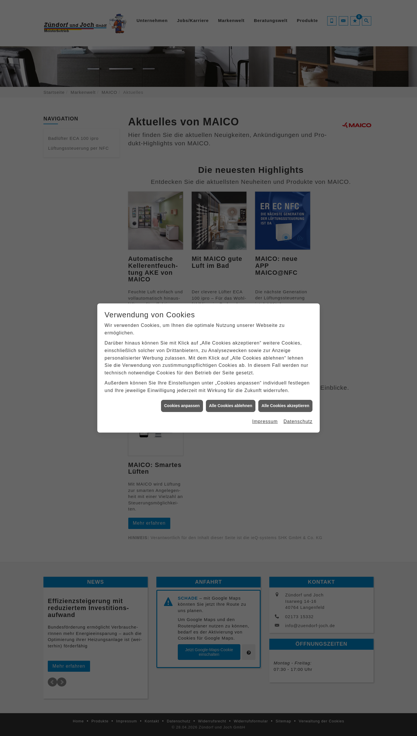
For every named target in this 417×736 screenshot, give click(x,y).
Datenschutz (298, 414)
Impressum (265, 414)
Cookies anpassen (182, 398)
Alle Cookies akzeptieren (285, 398)
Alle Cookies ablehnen (230, 398)
